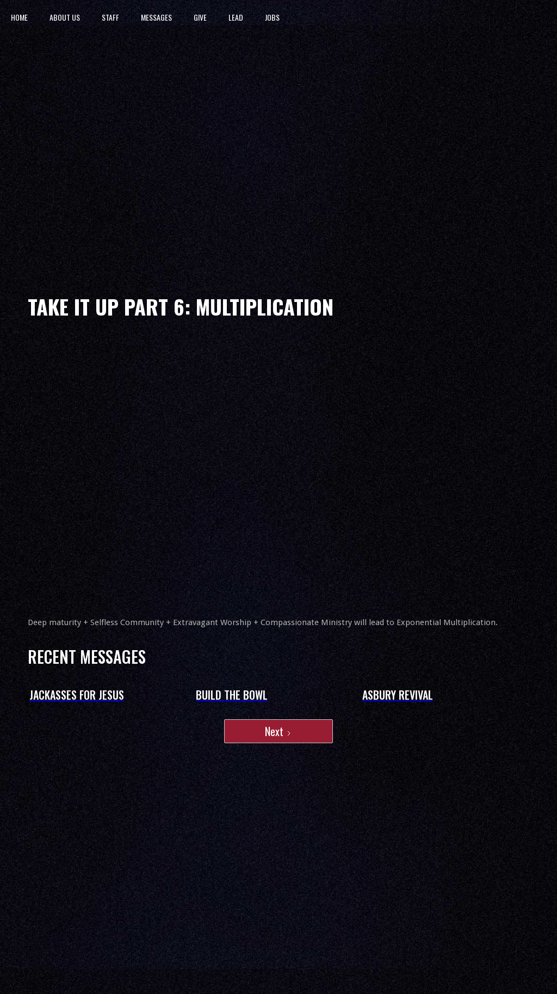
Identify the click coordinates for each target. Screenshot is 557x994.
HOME (19, 17)
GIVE (200, 17)
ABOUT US (64, 17)
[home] (340, 17)
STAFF (110, 17)
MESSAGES (156, 17)
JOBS (272, 17)
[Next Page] (278, 731)
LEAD (235, 17)
